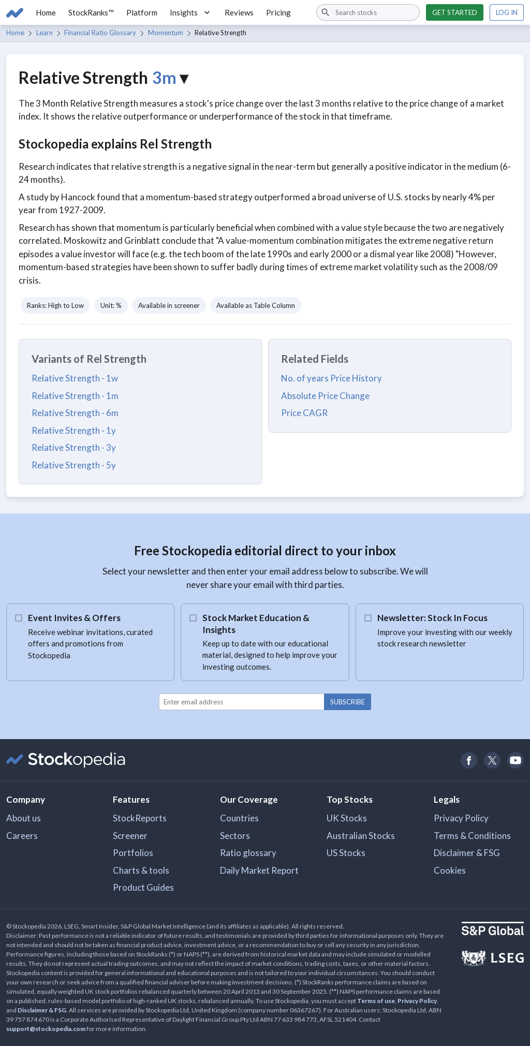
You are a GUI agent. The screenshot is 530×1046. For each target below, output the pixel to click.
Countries (239, 818)
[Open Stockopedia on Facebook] (468, 760)
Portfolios (133, 852)
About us (23, 818)
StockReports (140, 818)
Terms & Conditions (472, 835)
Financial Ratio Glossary (100, 32)
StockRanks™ (91, 12)
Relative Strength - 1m (75, 395)
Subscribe (347, 702)
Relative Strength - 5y (74, 465)
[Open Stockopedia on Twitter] (491, 760)
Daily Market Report (259, 870)
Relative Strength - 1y (74, 430)
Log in (507, 12)
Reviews (239, 12)
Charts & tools (141, 870)
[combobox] (368, 12)
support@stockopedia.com (45, 1029)
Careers (22, 835)
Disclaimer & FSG (467, 852)
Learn (44, 32)
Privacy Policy (461, 818)
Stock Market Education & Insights (256, 623)
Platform (141, 12)
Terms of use (376, 1001)
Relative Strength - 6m (75, 412)
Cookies (450, 870)
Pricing (278, 12)
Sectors (235, 835)
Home (46, 12)
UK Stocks (347, 818)
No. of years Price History (331, 378)
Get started (454, 12)
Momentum (165, 32)
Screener (130, 835)
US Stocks (346, 852)
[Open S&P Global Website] (493, 930)
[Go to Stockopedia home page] (14, 12)
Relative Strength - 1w (75, 378)
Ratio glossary (248, 852)
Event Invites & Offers (74, 617)
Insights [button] (191, 12)
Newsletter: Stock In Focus (432, 617)
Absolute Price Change (325, 395)
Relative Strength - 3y (74, 447)
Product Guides (143, 887)
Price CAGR (304, 412)
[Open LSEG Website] (493, 959)
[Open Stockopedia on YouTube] (515, 760)
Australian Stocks (361, 835)
